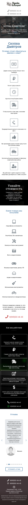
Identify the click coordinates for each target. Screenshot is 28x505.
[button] (14, 18)
